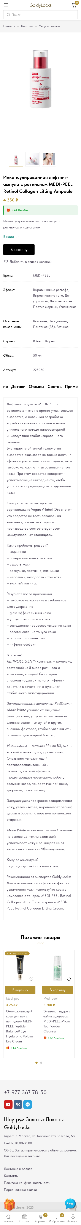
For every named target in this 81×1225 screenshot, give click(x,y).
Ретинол (62, 327)
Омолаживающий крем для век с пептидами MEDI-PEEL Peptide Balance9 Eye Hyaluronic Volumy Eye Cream (19, 1026)
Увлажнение (67, 307)
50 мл (37, 355)
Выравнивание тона (48, 295)
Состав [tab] (55, 386)
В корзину (19, 249)
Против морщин (45, 307)
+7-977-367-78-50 (25, 1092)
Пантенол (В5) (44, 327)
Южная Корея (44, 341)
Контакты (11, 1176)
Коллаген (40, 321)
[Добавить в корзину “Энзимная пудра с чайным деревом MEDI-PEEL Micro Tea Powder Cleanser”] (57, 990)
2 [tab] (41, 1063)
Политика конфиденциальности (27, 1183)
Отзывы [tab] (36, 386)
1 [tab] (36, 1063)
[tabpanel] (20, 1004)
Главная (9, 26)
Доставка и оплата (18, 1169)
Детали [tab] (18, 386)
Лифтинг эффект (62, 301)
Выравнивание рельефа (50, 290)
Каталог (27, 26)
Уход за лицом (49, 26)
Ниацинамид (58, 321)
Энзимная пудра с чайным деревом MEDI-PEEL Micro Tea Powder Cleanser (57, 1021)
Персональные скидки (20, 1190)
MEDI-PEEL (41, 275)
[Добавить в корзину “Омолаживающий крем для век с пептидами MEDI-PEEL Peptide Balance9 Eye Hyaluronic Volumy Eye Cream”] (20, 990)
